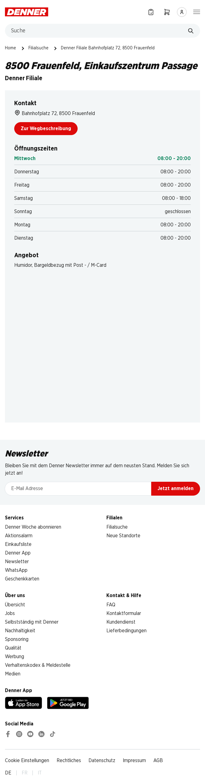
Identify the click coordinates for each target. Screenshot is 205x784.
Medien (12, 673)
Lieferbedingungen (126, 630)
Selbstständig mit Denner (31, 622)
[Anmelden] (182, 12)
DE (8, 772)
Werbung (14, 656)
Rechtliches (69, 760)
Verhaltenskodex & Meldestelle (37, 665)
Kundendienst (120, 622)
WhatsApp (16, 570)
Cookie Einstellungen (27, 760)
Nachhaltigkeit (20, 630)
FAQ (110, 604)
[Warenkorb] (167, 12)
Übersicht (15, 604)
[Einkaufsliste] (150, 12)
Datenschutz (101, 760)
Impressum (134, 760)
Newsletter (17, 561)
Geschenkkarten (22, 578)
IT (40, 772)
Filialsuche (38, 48)
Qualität (13, 648)
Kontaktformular (123, 613)
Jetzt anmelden (176, 488)
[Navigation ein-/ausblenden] (196, 11)
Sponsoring (16, 639)
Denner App (18, 553)
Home (10, 48)
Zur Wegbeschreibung (46, 128)
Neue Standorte (123, 535)
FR (25, 772)
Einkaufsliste (18, 544)
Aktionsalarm (18, 535)
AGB (158, 760)
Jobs (10, 613)
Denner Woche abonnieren (33, 527)
